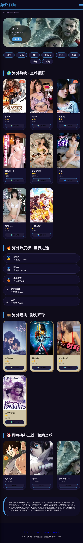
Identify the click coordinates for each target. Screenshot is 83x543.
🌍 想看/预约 (15, 125)
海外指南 (36, 532)
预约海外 (14, 485)
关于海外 (27, 532)
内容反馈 (56, 532)
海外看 (17, 39)
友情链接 (46, 532)
